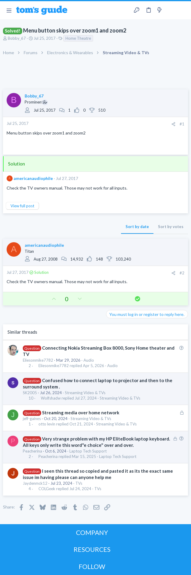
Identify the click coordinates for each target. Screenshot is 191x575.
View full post (22, 205)
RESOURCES (92, 549)
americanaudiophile (33, 178)
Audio (88, 360)
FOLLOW (92, 566)
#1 (182, 124)
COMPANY (92, 532)
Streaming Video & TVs (85, 392)
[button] (9, 10)
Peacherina (32, 451)
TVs (78, 483)
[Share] (173, 124)
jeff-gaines (32, 418)
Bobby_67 (17, 38)
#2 (182, 272)
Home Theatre (78, 38)
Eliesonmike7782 (38, 360)
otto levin (46, 424)
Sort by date (137, 226)
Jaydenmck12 (35, 483)
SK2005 (30, 392)
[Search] (183, 10)
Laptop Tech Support (88, 451)
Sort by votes (170, 226)
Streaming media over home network (80, 412)
